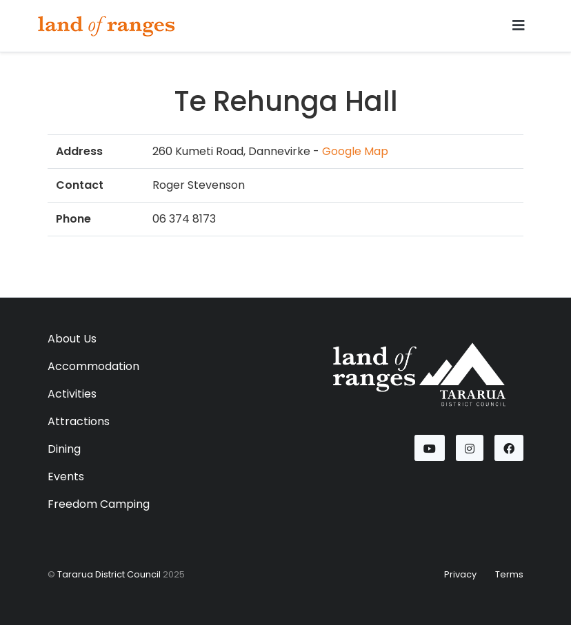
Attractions (79, 421)
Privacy (460, 574)
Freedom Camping (99, 504)
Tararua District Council (109, 574)
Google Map (355, 151)
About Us (72, 339)
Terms (509, 574)
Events (66, 476)
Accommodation (93, 366)
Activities (72, 394)
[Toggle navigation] (518, 25)
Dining (64, 449)
